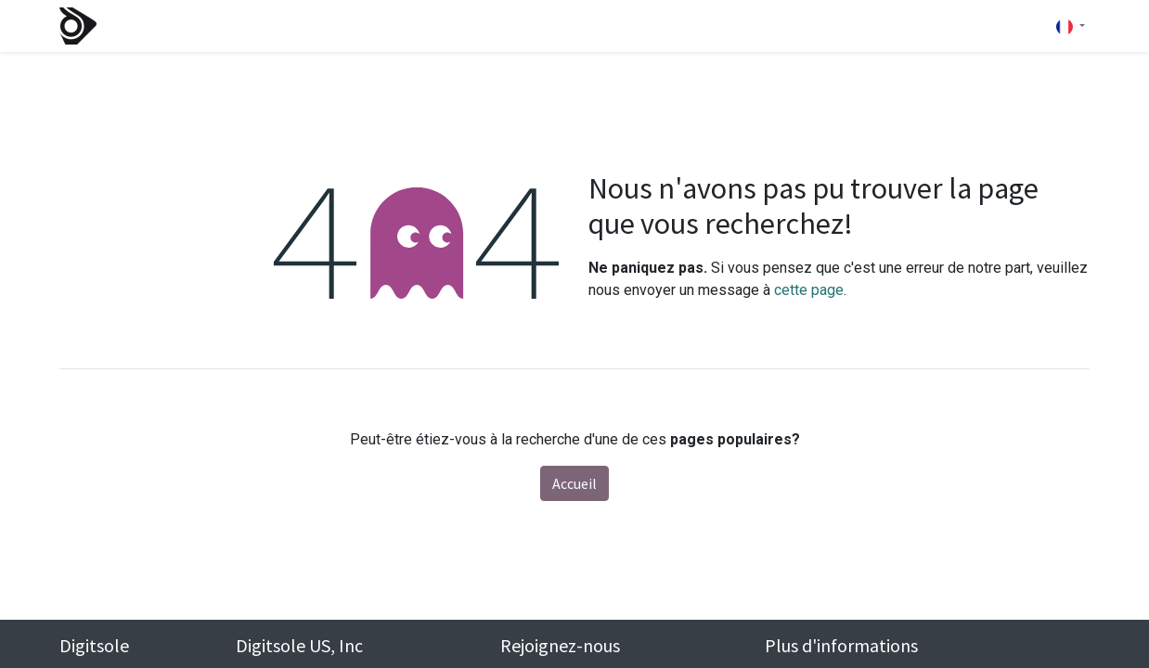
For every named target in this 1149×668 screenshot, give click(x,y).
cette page (809, 290)
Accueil (574, 483)
